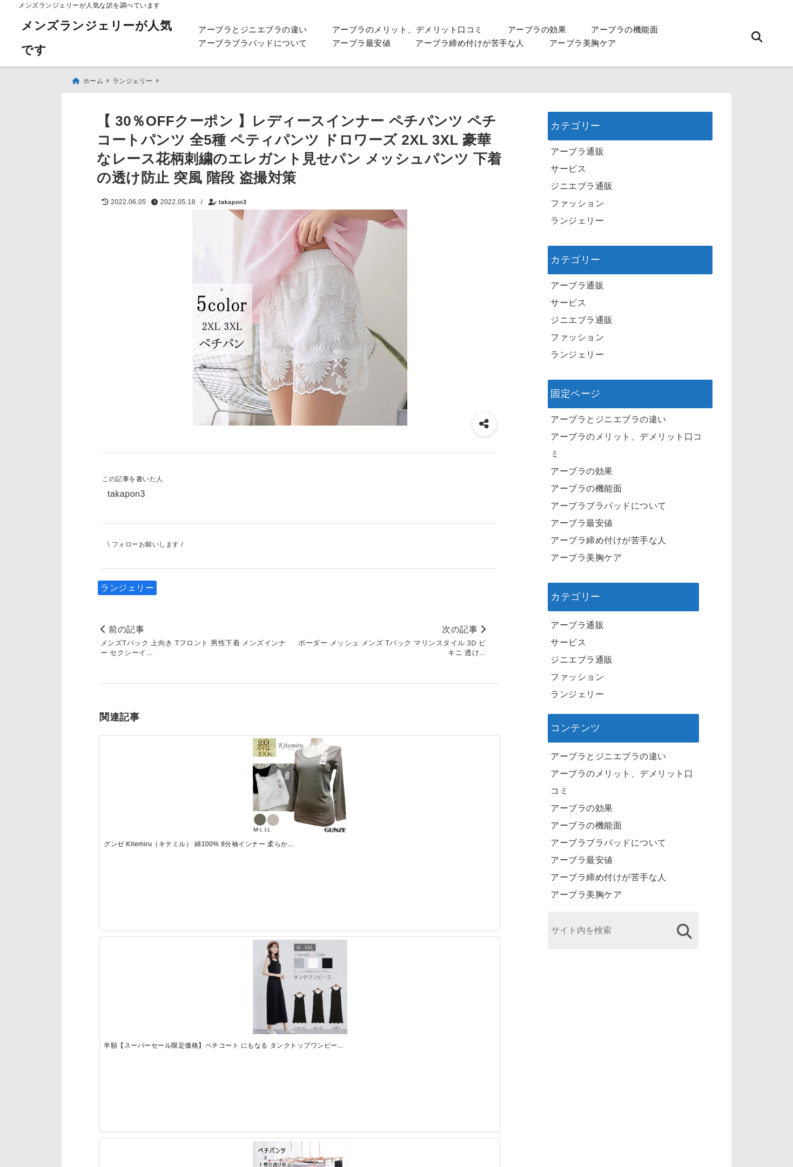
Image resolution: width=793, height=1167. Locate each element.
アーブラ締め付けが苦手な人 (470, 43)
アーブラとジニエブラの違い (252, 29)
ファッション (577, 199)
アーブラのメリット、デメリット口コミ (407, 29)
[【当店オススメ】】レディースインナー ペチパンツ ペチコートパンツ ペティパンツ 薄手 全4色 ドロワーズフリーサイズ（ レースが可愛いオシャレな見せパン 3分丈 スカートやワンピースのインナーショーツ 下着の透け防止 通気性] (349, 781)
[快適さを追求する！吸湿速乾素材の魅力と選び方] (449, 935)
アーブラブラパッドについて (252, 43)
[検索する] (684, 927)
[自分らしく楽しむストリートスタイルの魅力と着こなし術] (349, 935)
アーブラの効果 (537, 29)
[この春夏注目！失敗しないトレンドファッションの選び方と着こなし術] (249, 935)
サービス (568, 165)
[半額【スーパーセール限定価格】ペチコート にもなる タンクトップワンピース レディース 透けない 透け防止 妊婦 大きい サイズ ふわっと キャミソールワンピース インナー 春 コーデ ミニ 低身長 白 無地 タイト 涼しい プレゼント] (249, 781)
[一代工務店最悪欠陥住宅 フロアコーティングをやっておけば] (149, 935)
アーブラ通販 (577, 147)
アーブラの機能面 (624, 29)
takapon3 (232, 198)
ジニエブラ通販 (581, 182)
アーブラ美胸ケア (582, 43)
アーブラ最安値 (361, 43)
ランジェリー (127, 584)
